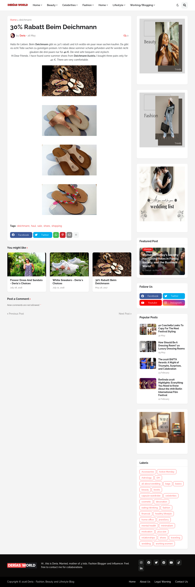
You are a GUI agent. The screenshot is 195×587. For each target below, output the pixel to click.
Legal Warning (163, 581)
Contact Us (181, 581)
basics (178, 483)
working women (164, 543)
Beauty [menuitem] (51, 5)
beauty (145, 489)
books (157, 489)
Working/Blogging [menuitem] (141, 5)
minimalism (167, 525)
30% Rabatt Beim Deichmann (105, 282)
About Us (145, 581)
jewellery (164, 519)
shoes (47, 226)
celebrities (170, 495)
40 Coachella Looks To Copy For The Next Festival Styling (170, 328)
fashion (166, 507)
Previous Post (16, 313)
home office (148, 519)
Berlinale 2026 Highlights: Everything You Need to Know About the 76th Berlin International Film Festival (170, 387)
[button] (177, 5)
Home (13, 20)
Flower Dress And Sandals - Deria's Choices (26, 282)
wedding (146, 543)
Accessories (148, 471)
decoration (161, 501)
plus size (161, 531)
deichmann (25, 20)
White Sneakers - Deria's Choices (68, 282)
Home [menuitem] (36, 5)
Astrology (147, 477)
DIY (158, 477)
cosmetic (146, 501)
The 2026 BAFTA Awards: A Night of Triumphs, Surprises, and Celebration (169, 364)
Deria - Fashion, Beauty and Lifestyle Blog (51, 581)
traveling (175, 537)
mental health (149, 525)
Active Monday (166, 471)
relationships (148, 537)
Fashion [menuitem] (87, 5)
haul (33, 226)
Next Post (124, 313)
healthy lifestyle (163, 513)
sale (39, 226)
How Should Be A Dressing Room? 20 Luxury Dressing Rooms (171, 345)
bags (167, 483)
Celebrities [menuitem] (69, 5)
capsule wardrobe (151, 495)
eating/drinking (150, 507)
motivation (147, 531)
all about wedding (151, 483)
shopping (57, 226)
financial (146, 513)
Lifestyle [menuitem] (118, 5)
